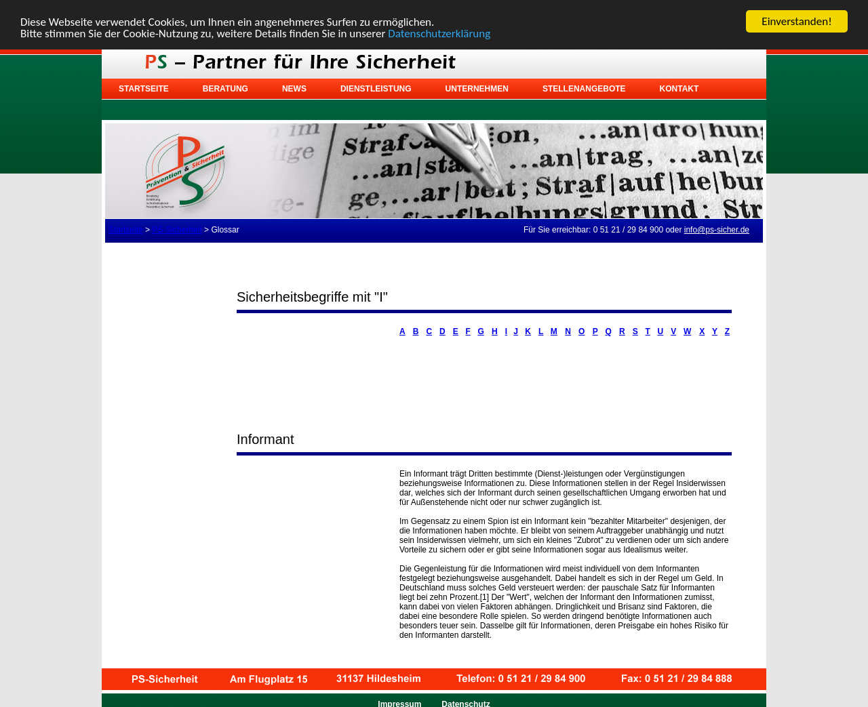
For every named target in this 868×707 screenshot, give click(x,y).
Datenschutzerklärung (439, 33)
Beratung (225, 89)
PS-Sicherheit (176, 230)
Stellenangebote (584, 89)
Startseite (144, 89)
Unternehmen (477, 89)
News (294, 89)
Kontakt (679, 89)
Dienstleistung (376, 89)
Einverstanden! (796, 21)
